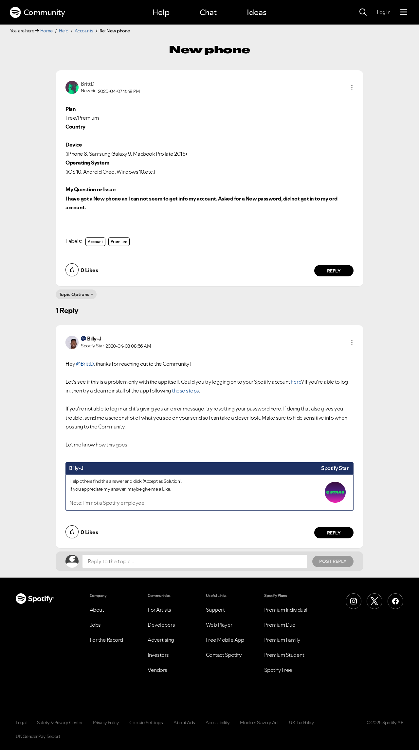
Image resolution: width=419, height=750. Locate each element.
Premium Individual (285, 609)
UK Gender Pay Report (38, 736)
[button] (352, 87)
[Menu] (403, 12)
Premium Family (282, 639)
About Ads (184, 722)
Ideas (256, 12)
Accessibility (218, 722)
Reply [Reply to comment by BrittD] (334, 271)
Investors (158, 654)
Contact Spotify (224, 654)
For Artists (159, 609)
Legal (21, 722)
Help (161, 12)
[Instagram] (353, 601)
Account (95, 241)
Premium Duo (280, 624)
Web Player (219, 624)
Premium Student (284, 654)
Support (215, 609)
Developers (161, 624)
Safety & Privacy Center (60, 722)
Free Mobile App (225, 639)
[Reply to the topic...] (194, 561)
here (296, 381)
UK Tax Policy (301, 722)
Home (46, 30)
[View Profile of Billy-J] (94, 338)
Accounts (84, 30)
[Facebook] (395, 601)
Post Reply (333, 561)
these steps (185, 390)
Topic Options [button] (74, 294)
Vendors (157, 669)
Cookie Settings (146, 722)
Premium (119, 241)
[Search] (363, 12)
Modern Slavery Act (259, 722)
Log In (383, 12)
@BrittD (85, 363)
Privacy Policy (106, 722)
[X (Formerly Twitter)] (374, 601)
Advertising (161, 639)
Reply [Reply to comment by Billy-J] (334, 533)
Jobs (95, 624)
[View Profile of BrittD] (87, 83)
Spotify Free (278, 669)
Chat (208, 12)
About (97, 609)
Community (37, 12)
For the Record (106, 639)
